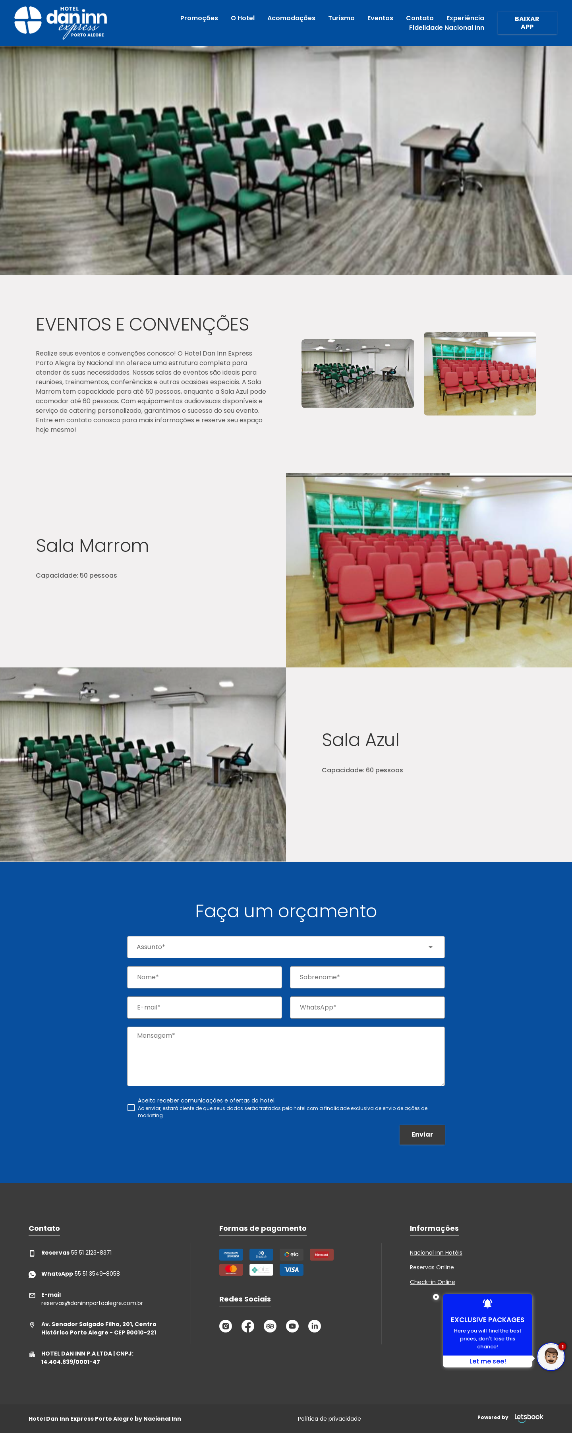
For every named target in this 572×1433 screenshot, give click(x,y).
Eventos (380, 18)
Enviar (422, 1134)
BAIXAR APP (527, 22)
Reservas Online (432, 1267)
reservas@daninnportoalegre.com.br (86, 1299)
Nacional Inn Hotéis (436, 1253)
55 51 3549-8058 (74, 1274)
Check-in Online (432, 1282)
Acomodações (291, 18)
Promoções (199, 18)
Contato (420, 18)
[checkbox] (286, 1108)
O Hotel (243, 18)
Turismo (341, 18)
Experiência (465, 18)
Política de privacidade (329, 1419)
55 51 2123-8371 (70, 1253)
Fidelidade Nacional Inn (446, 27)
